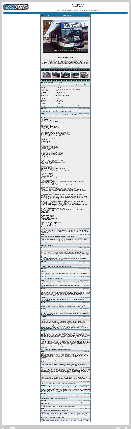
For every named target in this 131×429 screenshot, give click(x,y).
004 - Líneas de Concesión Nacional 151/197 (18, 13)
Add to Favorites (59, 106)
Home (76, 9)
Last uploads (65, 10)
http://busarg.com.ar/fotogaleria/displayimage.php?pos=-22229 (70, 105)
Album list (59, 10)
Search (97, 10)
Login (80, 9)
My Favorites (92, 10)
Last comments (72, 10)
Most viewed (80, 10)
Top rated (86, 10)
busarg (57, 89)
